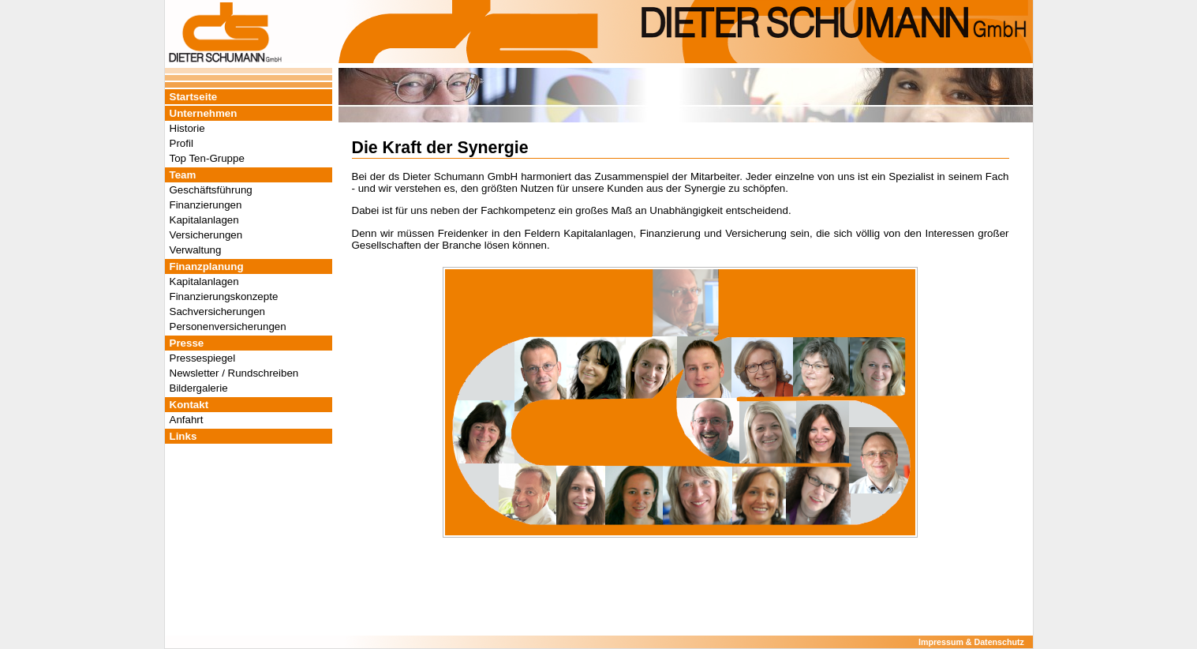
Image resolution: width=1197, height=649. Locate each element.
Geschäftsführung (211, 190)
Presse (187, 343)
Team (183, 175)
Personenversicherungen (228, 326)
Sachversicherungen (218, 311)
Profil (181, 143)
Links (183, 436)
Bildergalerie (199, 388)
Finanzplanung (207, 266)
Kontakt (189, 405)
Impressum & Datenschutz (971, 642)
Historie (187, 128)
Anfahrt (187, 420)
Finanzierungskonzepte (224, 296)
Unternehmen (204, 113)
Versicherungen (206, 235)
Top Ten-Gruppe (207, 158)
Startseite (194, 97)
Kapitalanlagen (204, 220)
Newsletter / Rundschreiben (234, 373)
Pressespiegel (203, 358)
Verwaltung (196, 250)
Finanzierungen (206, 205)
